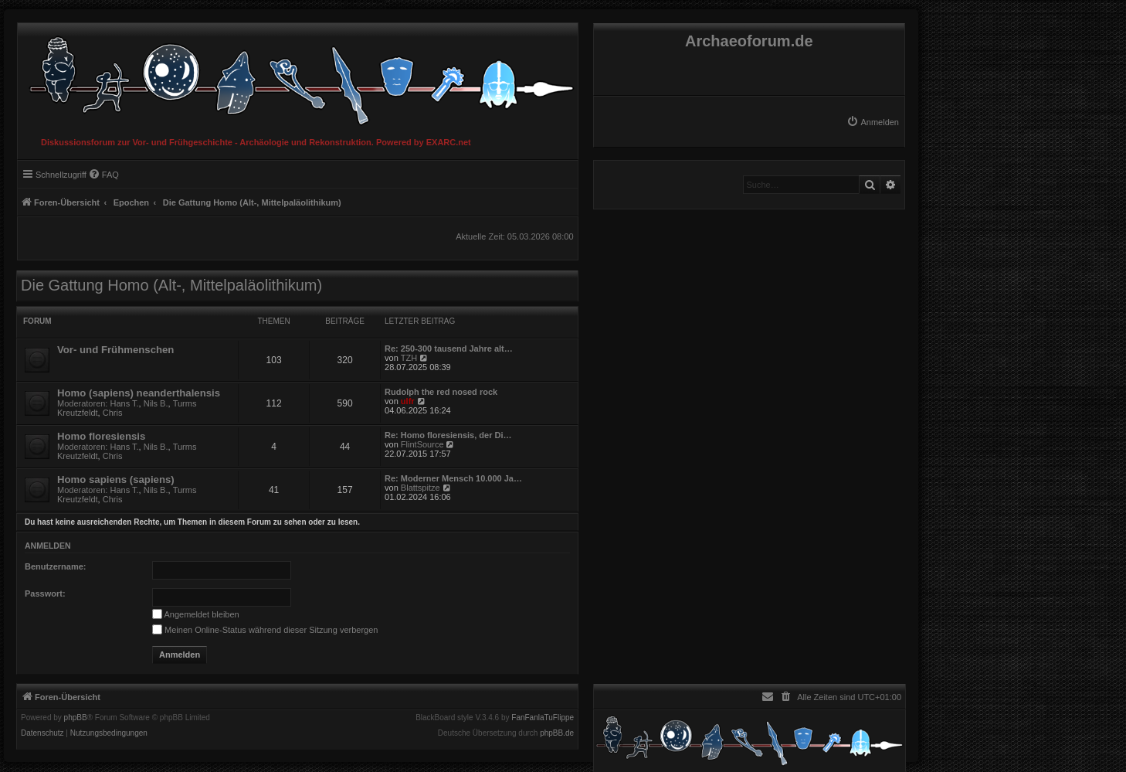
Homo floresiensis (101, 436)
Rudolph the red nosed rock (441, 391)
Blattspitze (420, 487)
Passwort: (45, 593)
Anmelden (48, 545)
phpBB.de (557, 733)
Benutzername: (55, 566)
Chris (113, 412)
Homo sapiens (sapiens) (116, 479)
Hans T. (124, 403)
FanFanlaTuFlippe (542, 718)
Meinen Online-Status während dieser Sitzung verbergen (265, 629)
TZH (409, 357)
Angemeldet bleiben (195, 614)
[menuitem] (872, 122)
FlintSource (422, 444)
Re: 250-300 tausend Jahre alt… (449, 348)
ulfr (408, 401)
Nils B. (156, 403)
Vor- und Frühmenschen (115, 349)
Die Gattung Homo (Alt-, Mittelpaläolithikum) (171, 285)
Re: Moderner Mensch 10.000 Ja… (453, 478)
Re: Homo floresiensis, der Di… (448, 435)
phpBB (75, 718)
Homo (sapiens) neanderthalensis (138, 393)
